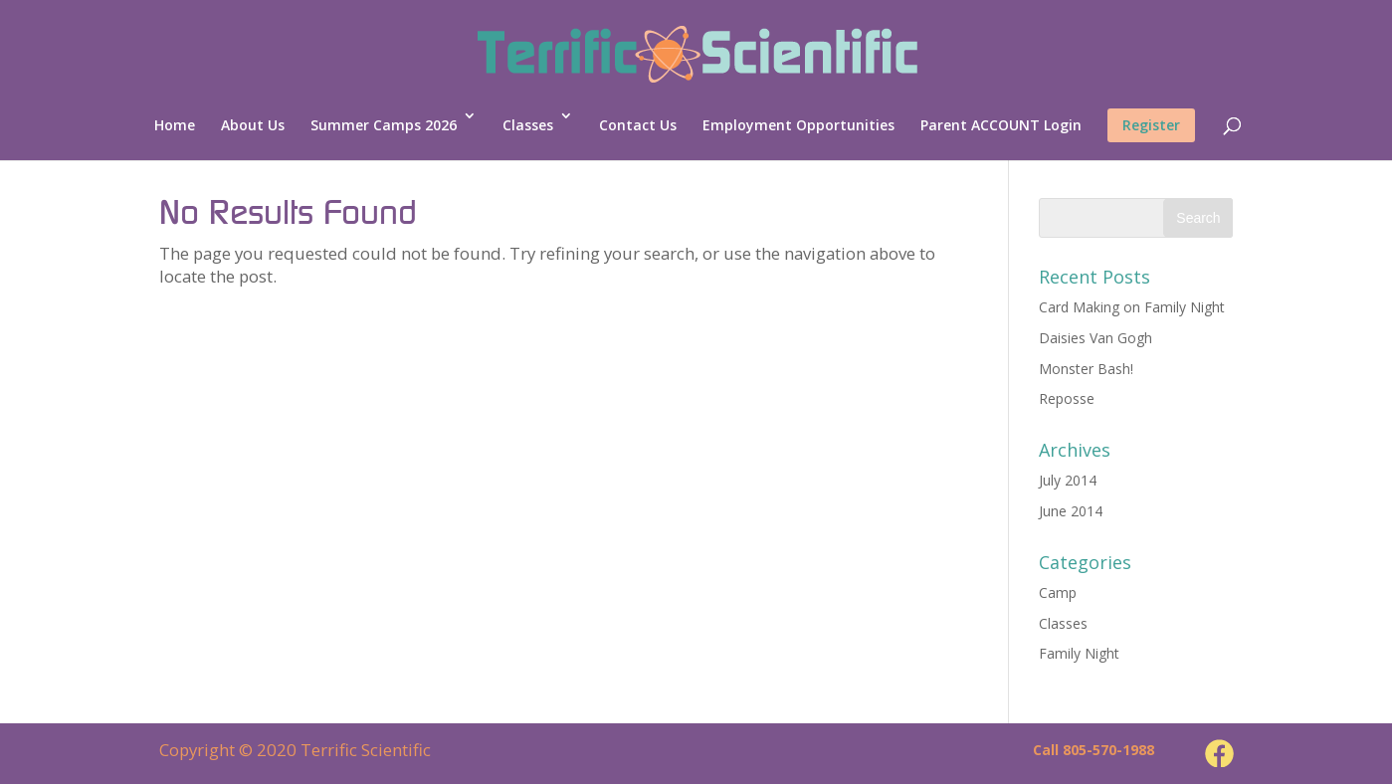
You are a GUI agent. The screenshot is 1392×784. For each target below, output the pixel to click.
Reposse (1066, 398)
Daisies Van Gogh (1095, 337)
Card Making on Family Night (1132, 306)
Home (174, 124)
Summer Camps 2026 (383, 124)
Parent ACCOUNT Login (1001, 124)
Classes (527, 124)
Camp (1058, 592)
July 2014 (1067, 480)
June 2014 (1070, 510)
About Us (253, 124)
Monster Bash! (1086, 368)
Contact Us (638, 124)
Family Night (1079, 653)
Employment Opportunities (798, 124)
